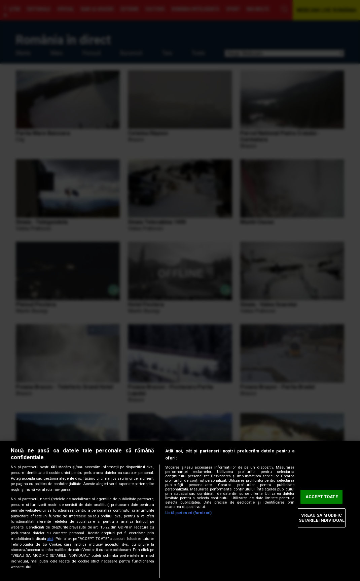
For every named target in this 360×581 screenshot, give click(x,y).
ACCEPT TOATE (321, 496)
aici (50, 539)
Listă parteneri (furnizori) (188, 513)
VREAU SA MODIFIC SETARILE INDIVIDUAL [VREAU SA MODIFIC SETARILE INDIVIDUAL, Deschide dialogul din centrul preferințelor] (322, 518)
